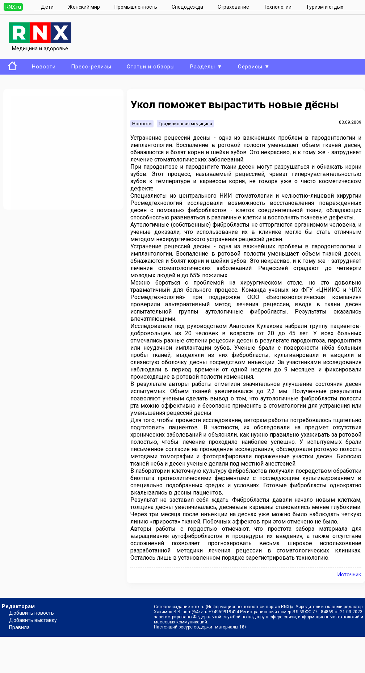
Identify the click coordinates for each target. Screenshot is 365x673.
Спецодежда (187, 7)
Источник (349, 574)
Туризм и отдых (324, 7)
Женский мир (84, 7)
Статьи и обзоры (151, 66)
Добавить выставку (33, 620)
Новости (44, 66)
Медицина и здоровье (40, 45)
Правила (19, 627)
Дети (47, 7)
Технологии (277, 7)
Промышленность (135, 7)
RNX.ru (13, 7)
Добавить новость (31, 613)
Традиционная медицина (185, 123)
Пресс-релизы (91, 66)
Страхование (233, 7)
